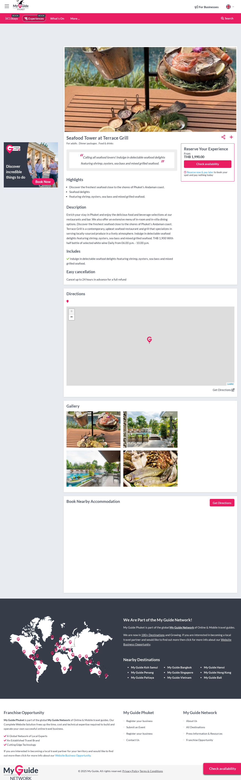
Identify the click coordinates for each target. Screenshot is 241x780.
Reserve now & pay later (200, 172)
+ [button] (71, 311)
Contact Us (132, 740)
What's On (57, 18)
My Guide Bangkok (179, 667)
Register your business (139, 721)
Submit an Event (135, 727)
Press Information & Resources (204, 733)
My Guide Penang (142, 672)
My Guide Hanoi (214, 667)
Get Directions (223, 390)
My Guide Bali (213, 677)
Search (227, 18)
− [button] (71, 317)
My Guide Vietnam (179, 677)
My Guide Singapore (180, 672)
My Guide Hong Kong (217, 672)
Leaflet (230, 384)
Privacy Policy (130, 771)
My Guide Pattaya (142, 677)
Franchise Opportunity (199, 740)
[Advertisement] (31, 82)
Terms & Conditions (151, 771)
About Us (191, 721)
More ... (75, 18)
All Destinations (195, 727)
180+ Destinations (153, 635)
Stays (12, 18)
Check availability (207, 164)
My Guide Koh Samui (144, 667)
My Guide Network (182, 627)
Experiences (34, 18)
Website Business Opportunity (73, 755)
